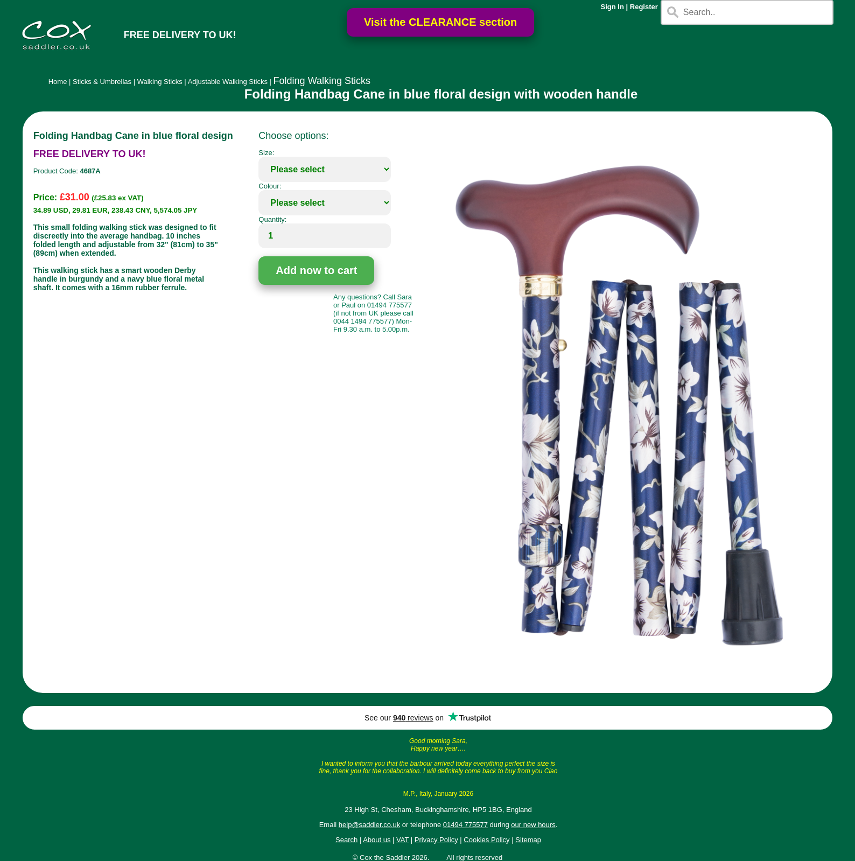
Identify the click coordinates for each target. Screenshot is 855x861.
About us (376, 840)
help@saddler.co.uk (369, 825)
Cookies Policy (486, 840)
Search (346, 840)
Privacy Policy (436, 840)
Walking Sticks (160, 82)
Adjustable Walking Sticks (228, 82)
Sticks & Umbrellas (102, 82)
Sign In (612, 7)
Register (644, 7)
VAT (402, 840)
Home (57, 82)
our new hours (533, 825)
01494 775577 (465, 825)
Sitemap (528, 840)
